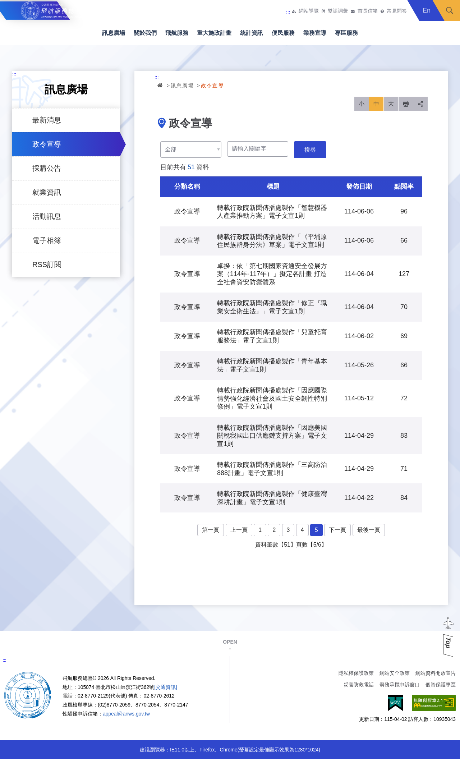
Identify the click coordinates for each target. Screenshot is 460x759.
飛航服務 (176, 33)
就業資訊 (46, 192)
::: (288, 12)
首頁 (160, 85)
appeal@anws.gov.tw (126, 714)
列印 (406, 104)
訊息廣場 (113, 33)
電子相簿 (46, 240)
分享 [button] (420, 104)
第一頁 (210, 530)
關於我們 (145, 33)
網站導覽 (309, 11)
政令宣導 (46, 144)
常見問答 (397, 11)
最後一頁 (368, 530)
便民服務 (283, 33)
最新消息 (46, 120)
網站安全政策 (395, 673)
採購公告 (46, 168)
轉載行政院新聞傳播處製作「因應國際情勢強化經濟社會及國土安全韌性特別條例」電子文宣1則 (272, 398)
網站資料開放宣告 (435, 673)
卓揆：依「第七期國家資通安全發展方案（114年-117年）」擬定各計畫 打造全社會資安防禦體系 (272, 274)
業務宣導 (314, 33)
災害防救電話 (359, 684)
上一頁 (239, 530)
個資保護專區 (441, 684)
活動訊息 (46, 216)
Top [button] (448, 642)
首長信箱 (368, 11)
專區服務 (346, 33)
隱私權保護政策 (356, 673)
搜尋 (449, 10)
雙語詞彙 (338, 11)
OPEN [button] (230, 642)
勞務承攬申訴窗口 (400, 684)
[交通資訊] (165, 687)
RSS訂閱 (46, 264)
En (427, 10)
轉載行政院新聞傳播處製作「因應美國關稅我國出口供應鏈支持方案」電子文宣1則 (272, 435)
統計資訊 (251, 33)
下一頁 (337, 530)
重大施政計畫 (214, 33)
